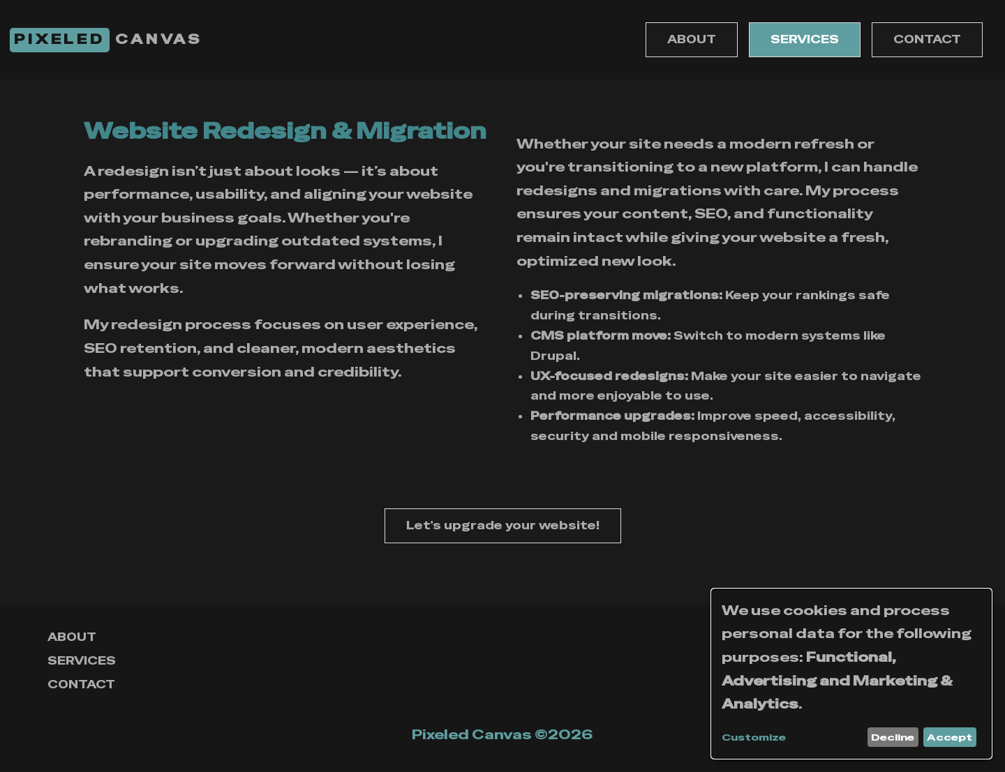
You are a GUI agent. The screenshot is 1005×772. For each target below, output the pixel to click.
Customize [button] (754, 737)
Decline (892, 737)
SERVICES (804, 39)
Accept (949, 737)
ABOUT (691, 39)
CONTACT (927, 39)
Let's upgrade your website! (503, 525)
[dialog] (851, 673)
